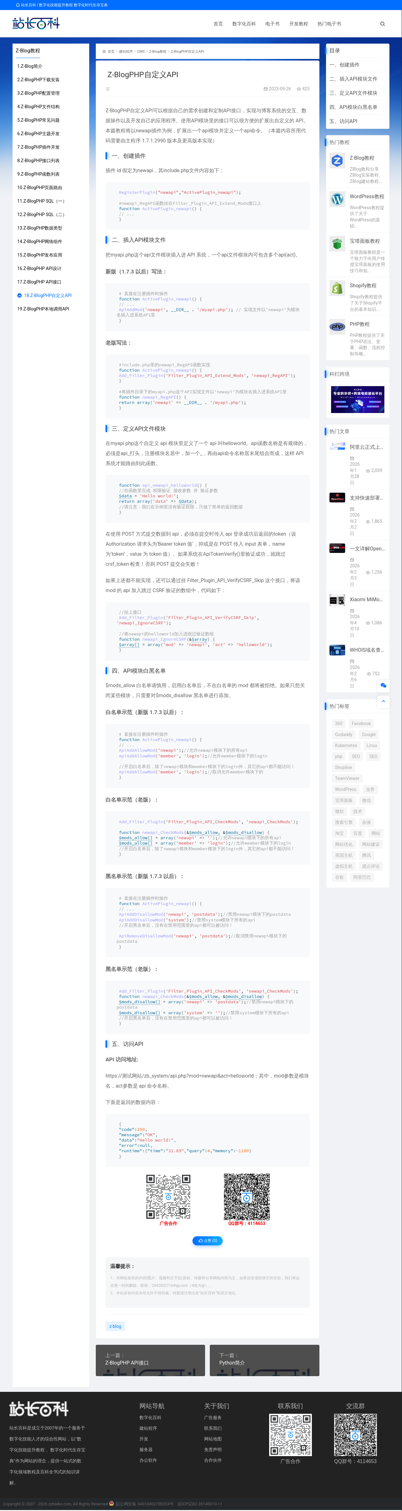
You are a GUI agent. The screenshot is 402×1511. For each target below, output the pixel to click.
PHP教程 (360, 324)
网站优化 (344, 844)
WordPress (345, 789)
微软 (339, 811)
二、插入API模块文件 (353, 79)
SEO (356, 756)
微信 (366, 800)
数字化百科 (107, 24)
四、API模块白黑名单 (353, 107)
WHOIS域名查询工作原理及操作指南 (368, 650)
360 (339, 723)
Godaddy (343, 734)
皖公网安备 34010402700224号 (141, 1505)
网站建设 (371, 844)
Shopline (343, 767)
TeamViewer (347, 778)
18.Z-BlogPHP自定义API (44, 295)
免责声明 (213, 1450)
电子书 (135, 24)
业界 (370, 789)
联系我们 (213, 1429)
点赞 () (207, 1242)
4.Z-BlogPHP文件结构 (38, 106)
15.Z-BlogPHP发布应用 (39, 254)
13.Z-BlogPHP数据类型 (39, 228)
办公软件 (148, 1461)
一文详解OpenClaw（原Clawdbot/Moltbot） (368, 549)
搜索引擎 (344, 822)
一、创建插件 (344, 65)
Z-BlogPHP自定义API (203, 51)
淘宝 (339, 833)
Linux (372, 745)
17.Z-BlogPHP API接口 (39, 281)
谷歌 (339, 877)
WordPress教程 (367, 196)
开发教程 (161, 24)
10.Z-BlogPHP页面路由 (39, 187)
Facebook (361, 723)
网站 (376, 833)
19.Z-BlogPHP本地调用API (43, 308)
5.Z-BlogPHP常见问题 (38, 120)
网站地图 (213, 1439)
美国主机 (344, 855)
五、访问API (343, 121)
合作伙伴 (213, 1461)
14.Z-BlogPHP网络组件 (39, 241)
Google (369, 734)
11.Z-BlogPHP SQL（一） (42, 201)
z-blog (115, 1327)
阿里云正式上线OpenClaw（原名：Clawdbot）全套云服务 (368, 447)
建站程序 (130, 51)
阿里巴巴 (362, 877)
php (338, 756)
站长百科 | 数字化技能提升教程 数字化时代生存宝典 (62, 5)
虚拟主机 (344, 866)
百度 (357, 833)
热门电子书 (192, 24)
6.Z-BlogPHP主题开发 (38, 133)
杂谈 (366, 822)
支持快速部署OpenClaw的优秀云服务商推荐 (368, 498)
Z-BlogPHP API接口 (127, 1364)
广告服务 (213, 1418)
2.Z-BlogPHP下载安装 (38, 79)
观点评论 (371, 866)
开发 (143, 1439)
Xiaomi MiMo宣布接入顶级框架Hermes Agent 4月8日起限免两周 (368, 599)
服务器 (146, 1450)
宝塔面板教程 (365, 241)
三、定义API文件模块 (353, 93)
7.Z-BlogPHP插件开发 (38, 147)
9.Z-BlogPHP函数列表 (38, 174)
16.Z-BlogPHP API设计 (39, 268)
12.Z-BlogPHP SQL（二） (42, 214)
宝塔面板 (344, 800)
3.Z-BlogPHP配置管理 (38, 93)
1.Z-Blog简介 (29, 66)
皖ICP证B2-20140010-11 (200, 1505)
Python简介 (232, 1364)
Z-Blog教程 (28, 51)
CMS (147, 51)
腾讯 (366, 855)
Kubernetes (346, 745)
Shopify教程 (363, 286)
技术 (357, 811)
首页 (81, 24)
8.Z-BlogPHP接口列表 (38, 160)
